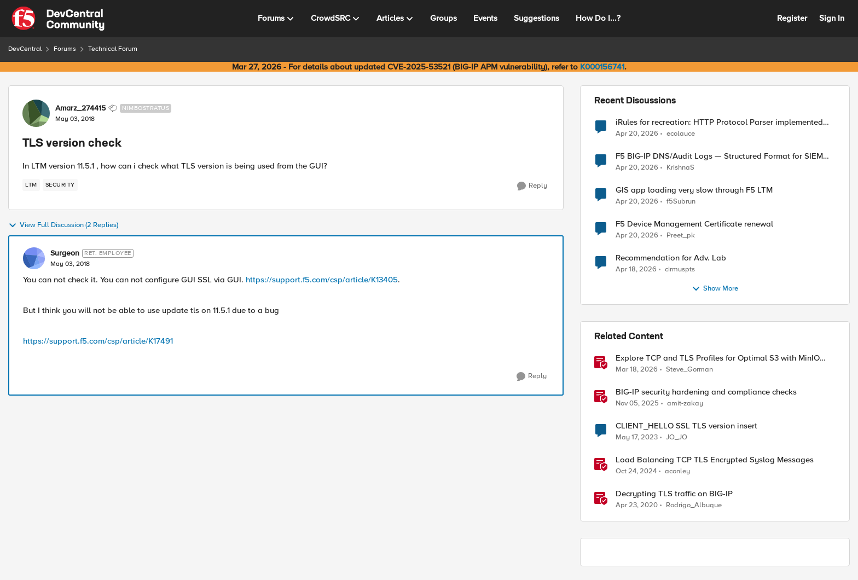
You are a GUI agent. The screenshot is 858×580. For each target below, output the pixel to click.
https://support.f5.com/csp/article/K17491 (98, 341)
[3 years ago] (637, 437)
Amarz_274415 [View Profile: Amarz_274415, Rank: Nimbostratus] (80, 108)
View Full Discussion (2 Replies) (63, 225)
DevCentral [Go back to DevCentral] (25, 49)
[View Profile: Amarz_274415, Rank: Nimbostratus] (36, 113)
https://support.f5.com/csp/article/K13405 (322, 280)
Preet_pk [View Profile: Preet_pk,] (680, 235)
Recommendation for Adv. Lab (671, 258)
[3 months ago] (637, 133)
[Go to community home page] (58, 18)
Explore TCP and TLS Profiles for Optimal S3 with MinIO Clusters (718, 358)
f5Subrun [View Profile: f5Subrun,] (680, 202)
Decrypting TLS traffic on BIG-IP (674, 493)
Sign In (831, 18)
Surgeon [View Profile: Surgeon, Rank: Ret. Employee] (64, 253)
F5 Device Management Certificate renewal (694, 224)
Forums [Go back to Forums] (65, 49)
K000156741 (602, 67)
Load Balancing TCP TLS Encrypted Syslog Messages (715, 460)
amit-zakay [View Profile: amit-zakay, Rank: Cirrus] (685, 403)
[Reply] (532, 186)
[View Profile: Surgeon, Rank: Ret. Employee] (34, 258)
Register (792, 18)
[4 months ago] (637, 370)
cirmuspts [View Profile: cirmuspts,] (680, 269)
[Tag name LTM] (31, 185)
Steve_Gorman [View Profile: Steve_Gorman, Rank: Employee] (689, 370)
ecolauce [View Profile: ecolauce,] (680, 133)
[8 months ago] (637, 403)
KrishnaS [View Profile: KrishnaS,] (680, 168)
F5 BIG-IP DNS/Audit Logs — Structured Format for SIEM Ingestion (719, 156)
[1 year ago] (636, 471)
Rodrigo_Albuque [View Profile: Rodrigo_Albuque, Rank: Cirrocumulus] (694, 505)
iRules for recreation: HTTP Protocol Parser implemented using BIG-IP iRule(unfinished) (719, 122)
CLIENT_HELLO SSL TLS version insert (686, 426)
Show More (715, 289)
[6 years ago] (637, 505)
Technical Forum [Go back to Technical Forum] (112, 49)
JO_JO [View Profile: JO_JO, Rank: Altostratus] (676, 437)
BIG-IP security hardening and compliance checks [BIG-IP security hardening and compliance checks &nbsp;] (706, 392)
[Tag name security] (60, 185)
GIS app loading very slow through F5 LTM (694, 190)
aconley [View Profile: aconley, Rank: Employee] (677, 471)
